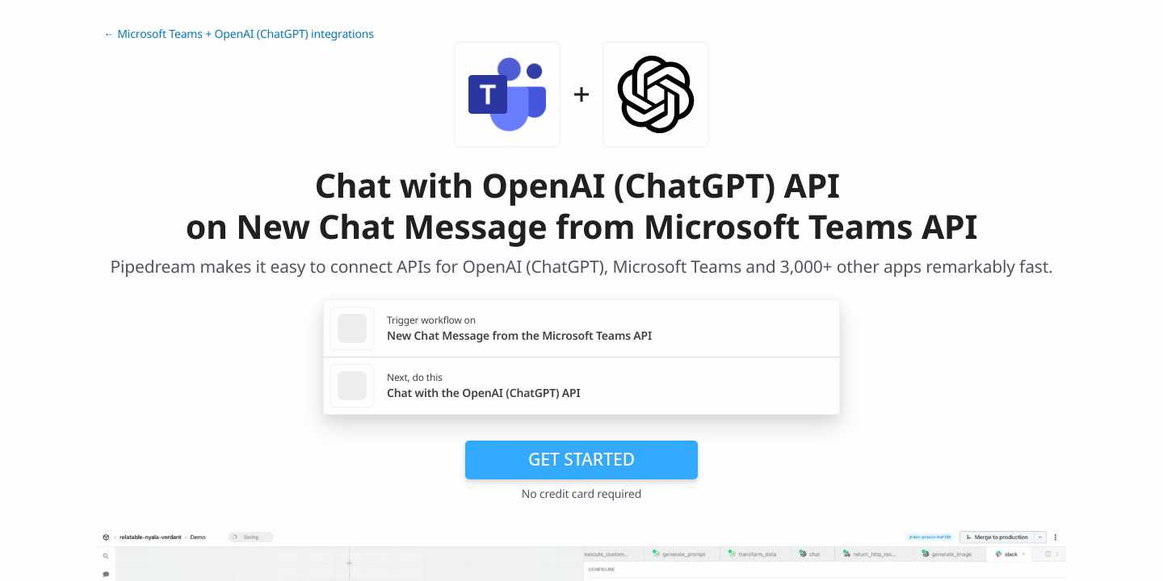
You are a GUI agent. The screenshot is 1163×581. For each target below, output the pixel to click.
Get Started (581, 459)
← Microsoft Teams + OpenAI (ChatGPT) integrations (238, 34)
